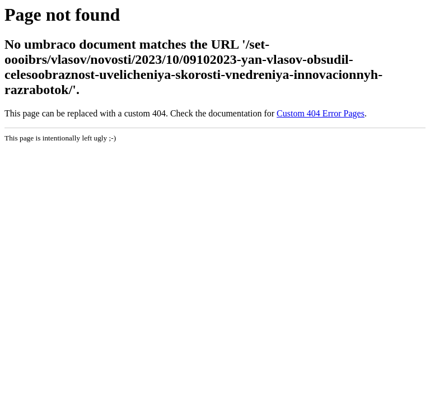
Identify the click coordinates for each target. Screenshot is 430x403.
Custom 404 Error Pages (320, 113)
